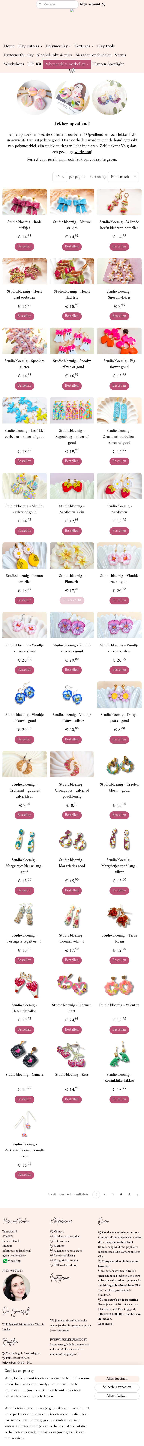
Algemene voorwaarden (68, 1250)
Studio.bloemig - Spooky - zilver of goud (72, 364)
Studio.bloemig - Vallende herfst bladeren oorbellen (119, 225)
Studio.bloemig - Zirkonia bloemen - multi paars (24, 1151)
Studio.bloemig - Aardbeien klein (72, 509)
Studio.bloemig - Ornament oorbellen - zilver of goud (119, 437)
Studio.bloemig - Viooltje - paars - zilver (119, 649)
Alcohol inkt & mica (55, 55)
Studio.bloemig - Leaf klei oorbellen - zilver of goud (25, 434)
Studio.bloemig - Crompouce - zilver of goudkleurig (72, 791)
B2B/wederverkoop (65, 1265)
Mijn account (93, 4)
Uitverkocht (72, 600)
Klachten (59, 1246)
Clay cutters (30, 46)
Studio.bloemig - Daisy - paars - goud (119, 718)
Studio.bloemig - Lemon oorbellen (24, 579)
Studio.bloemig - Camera (24, 1075)
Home (9, 46)
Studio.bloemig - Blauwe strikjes (72, 225)
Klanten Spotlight (108, 64)
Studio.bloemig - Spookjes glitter (24, 364)
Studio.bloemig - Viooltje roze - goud (119, 579)
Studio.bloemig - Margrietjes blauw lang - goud (25, 866)
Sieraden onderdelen (94, 55)
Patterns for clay (19, 55)
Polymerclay (58, 46)
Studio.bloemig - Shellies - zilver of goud (24, 509)
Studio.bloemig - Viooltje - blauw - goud (24, 718)
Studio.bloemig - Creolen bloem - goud (119, 788)
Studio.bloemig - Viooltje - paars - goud (72, 649)
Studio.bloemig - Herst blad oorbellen (24, 295)
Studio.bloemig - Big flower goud (119, 364)
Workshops (14, 64)
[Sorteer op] (123, 177)
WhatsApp (11, 1261)
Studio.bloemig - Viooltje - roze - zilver (24, 649)
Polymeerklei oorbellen (66, 64)
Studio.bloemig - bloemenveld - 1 (72, 939)
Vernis (120, 55)
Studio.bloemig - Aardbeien (119, 509)
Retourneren (61, 1241)
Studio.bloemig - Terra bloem (119, 939)
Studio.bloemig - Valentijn (119, 1005)
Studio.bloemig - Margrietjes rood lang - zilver (119, 866)
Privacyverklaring (64, 1255)
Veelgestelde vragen (66, 1260)
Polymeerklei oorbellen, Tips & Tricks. (23, 1327)
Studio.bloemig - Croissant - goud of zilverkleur (25, 791)
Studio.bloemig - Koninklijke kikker (119, 1078)
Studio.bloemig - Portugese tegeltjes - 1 (24, 939)
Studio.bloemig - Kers (71, 1075)
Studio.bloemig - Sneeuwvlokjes (119, 295)
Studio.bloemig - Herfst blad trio (72, 295)
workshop (83, 152)
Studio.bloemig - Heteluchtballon (24, 1008)
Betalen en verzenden (67, 1236)
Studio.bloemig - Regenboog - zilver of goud (71, 437)
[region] (47, 1411)
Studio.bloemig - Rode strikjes (25, 225)
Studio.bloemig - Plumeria (72, 579)
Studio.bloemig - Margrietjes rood (72, 863)
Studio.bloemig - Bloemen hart (72, 1008)
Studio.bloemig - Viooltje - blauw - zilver (72, 718)
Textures (84, 46)
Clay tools (106, 46)
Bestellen (24, 246)
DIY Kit (34, 64)
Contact (59, 1231)
